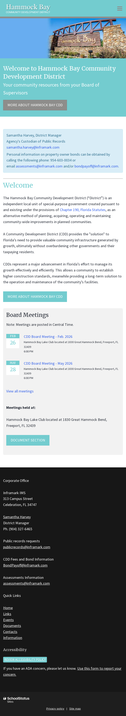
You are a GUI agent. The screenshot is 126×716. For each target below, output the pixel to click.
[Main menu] (119, 8)
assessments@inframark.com (39, 166)
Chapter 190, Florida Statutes (83, 209)
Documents (12, 625)
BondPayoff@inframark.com (25, 565)
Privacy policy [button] (55, 708)
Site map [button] (75, 708)
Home (8, 607)
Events (8, 619)
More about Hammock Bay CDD (35, 105)
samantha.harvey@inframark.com (32, 147)
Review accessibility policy (25, 659)
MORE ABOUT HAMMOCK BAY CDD (35, 296)
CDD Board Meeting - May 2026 (48, 363)
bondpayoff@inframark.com (96, 166)
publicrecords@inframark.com (26, 547)
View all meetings (20, 391)
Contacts (10, 631)
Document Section (28, 440)
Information (12, 637)
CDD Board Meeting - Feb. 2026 (48, 336)
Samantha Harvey (17, 516)
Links (7, 613)
